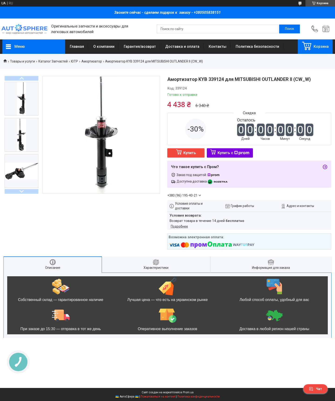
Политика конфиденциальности (198, 396)
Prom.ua (188, 392)
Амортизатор (91, 61)
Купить (189, 153)
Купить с (233, 153)
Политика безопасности (257, 46)
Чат (315, 389)
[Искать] (289, 28)
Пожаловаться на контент (158, 396)
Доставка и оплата (182, 46)
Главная (77, 46)
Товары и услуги (22, 61)
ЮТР (74, 61)
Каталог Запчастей (53, 61)
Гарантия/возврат (140, 46)
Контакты (217, 46)
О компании (103, 46)
